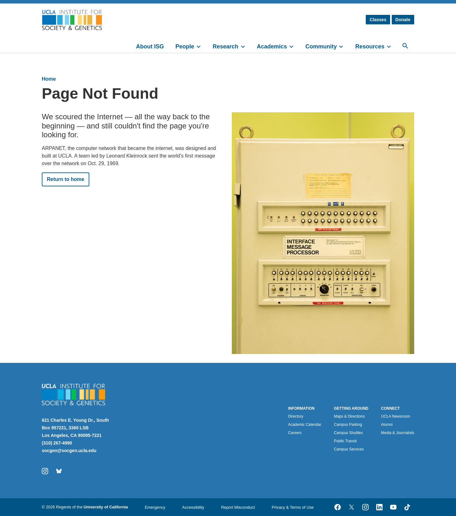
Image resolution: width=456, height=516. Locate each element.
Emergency (155, 507)
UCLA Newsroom (395, 416)
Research (225, 46)
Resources (369, 46)
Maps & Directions (349, 416)
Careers (295, 433)
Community (321, 46)
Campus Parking (348, 424)
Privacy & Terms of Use (293, 507)
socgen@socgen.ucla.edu (69, 450)
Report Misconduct (238, 507)
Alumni (387, 424)
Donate (403, 19)
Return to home (65, 179)
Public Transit (345, 441)
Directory (295, 416)
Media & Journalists (397, 433)
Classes (378, 19)
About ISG (150, 46)
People (184, 46)
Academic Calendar (304, 424)
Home (49, 79)
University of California (106, 507)
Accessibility (193, 507)
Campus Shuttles (348, 433)
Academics (272, 46)
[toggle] (201, 46)
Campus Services (349, 449)
